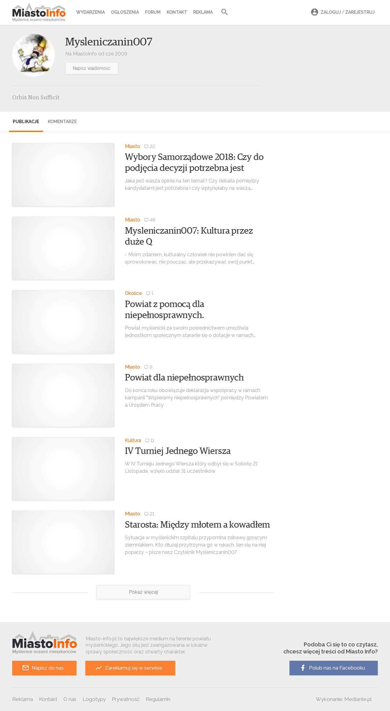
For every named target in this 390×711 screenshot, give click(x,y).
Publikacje (26, 121)
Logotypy (94, 699)
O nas (69, 699)
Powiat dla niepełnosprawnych (184, 377)
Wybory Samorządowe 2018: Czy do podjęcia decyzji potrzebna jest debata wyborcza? (194, 168)
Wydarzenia (90, 12)
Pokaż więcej (143, 592)
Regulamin (158, 699)
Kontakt (177, 12)
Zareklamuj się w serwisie (128, 668)
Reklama (203, 12)
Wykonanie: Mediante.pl (344, 699)
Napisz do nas (43, 668)
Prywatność (126, 699)
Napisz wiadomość (92, 68)
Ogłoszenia (125, 12)
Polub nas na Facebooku (332, 668)
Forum (153, 12)
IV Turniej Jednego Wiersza (177, 451)
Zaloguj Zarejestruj (342, 12)
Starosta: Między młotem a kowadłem (197, 524)
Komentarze (62, 121)
